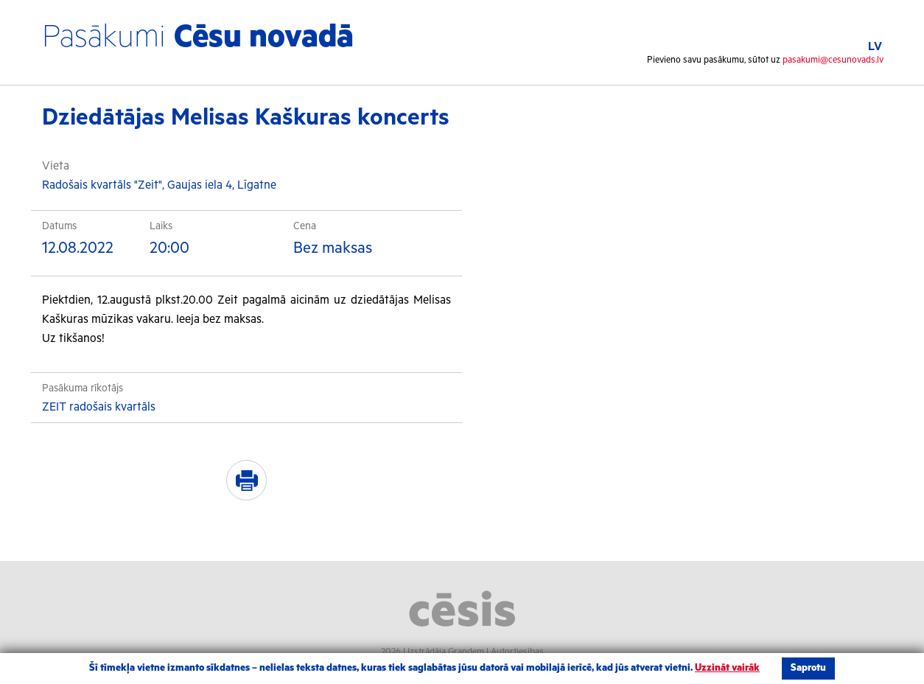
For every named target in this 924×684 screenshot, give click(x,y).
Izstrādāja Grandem (445, 651)
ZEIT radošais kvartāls (98, 407)
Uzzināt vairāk (727, 668)
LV (875, 47)
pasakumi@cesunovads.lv (833, 60)
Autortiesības (517, 651)
